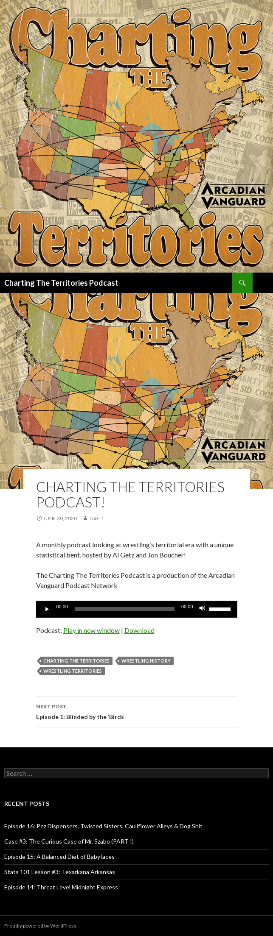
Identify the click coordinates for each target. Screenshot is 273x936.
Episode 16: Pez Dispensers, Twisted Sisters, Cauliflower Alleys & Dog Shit (103, 826)
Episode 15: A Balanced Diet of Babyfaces (59, 856)
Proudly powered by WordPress (40, 925)
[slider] (124, 609)
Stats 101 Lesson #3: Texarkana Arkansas (59, 871)
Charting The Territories (76, 660)
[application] (136, 609)
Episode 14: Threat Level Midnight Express (61, 887)
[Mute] (202, 609)
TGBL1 (96, 518)
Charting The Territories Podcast (61, 282)
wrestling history (146, 660)
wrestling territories (72, 671)
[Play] (47, 609)
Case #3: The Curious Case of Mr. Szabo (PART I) (69, 841)
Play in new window (91, 630)
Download (139, 630)
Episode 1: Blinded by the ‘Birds (136, 711)
